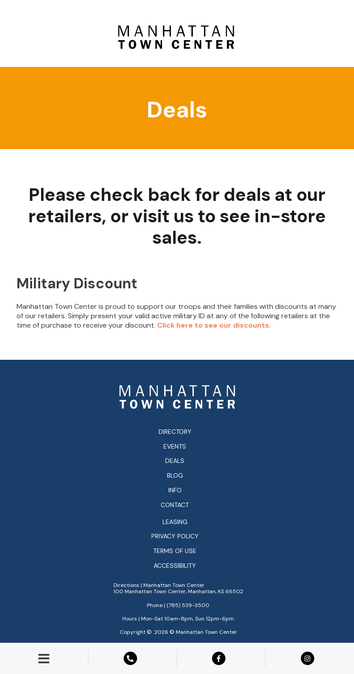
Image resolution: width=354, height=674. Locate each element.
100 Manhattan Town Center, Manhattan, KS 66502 (178, 591)
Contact (175, 505)
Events (174, 446)
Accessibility (175, 566)
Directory (175, 432)
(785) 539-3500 (188, 605)
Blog (175, 475)
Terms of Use (174, 551)
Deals (174, 461)
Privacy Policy (175, 536)
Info (175, 490)
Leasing (174, 522)
